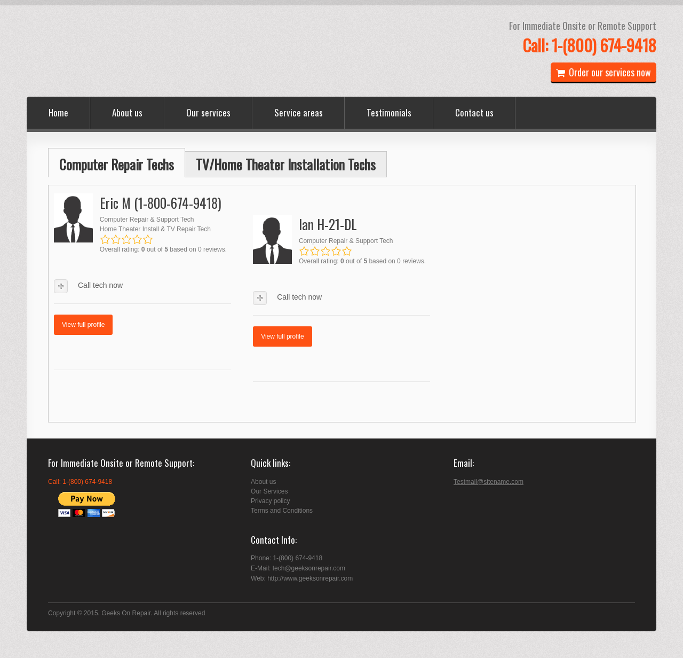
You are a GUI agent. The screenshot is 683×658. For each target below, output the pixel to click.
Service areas (298, 112)
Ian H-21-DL (328, 224)
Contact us (474, 112)
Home (58, 112)
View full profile (83, 324)
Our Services (269, 491)
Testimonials (389, 112)
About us (127, 112)
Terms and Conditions (282, 510)
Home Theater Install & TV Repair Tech (155, 229)
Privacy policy (270, 501)
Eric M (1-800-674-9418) (160, 203)
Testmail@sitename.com (488, 481)
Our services (208, 112)
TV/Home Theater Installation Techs (286, 164)
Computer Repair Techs (116, 164)
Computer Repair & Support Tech (147, 219)
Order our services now (603, 72)
